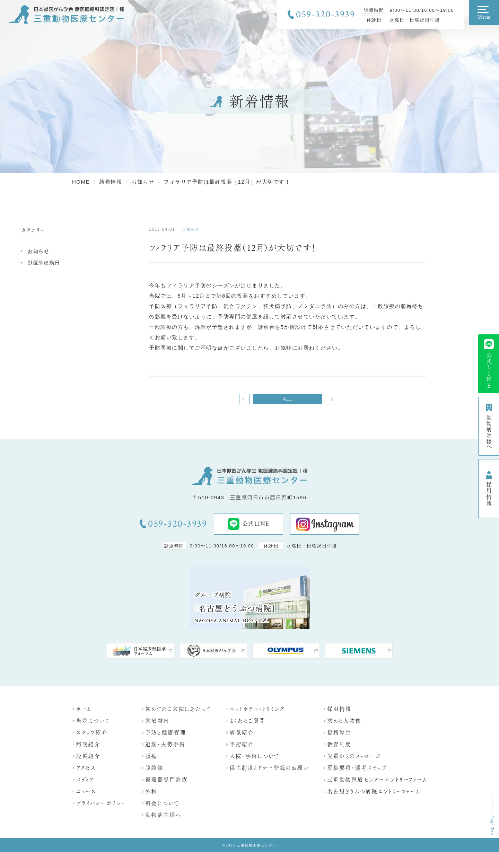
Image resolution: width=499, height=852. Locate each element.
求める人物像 (344, 721)
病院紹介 (88, 744)
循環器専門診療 (166, 779)
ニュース (86, 791)
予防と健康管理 (165, 732)
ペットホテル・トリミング (257, 709)
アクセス (86, 768)
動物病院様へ (163, 815)
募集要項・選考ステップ (357, 768)
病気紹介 (241, 732)
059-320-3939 (325, 14)
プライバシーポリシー (101, 803)
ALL (287, 399)
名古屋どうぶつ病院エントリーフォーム (373, 791)
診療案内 (157, 721)
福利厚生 (339, 732)
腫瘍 (151, 756)
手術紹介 (241, 744)
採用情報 (339, 709)
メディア (85, 779)
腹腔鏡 (154, 768)
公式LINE (249, 524)
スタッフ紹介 (91, 732)
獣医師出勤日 (44, 262)
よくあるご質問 (247, 721)
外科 (151, 791)
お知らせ (38, 251)
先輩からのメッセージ (353, 756)
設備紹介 (88, 756)
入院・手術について (254, 756)
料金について (162, 803)
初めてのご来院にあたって (178, 709)
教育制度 (339, 744)
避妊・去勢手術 (165, 744)
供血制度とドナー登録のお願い (269, 768)
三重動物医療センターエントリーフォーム (377, 779)
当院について (93, 721)
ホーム (83, 709)
